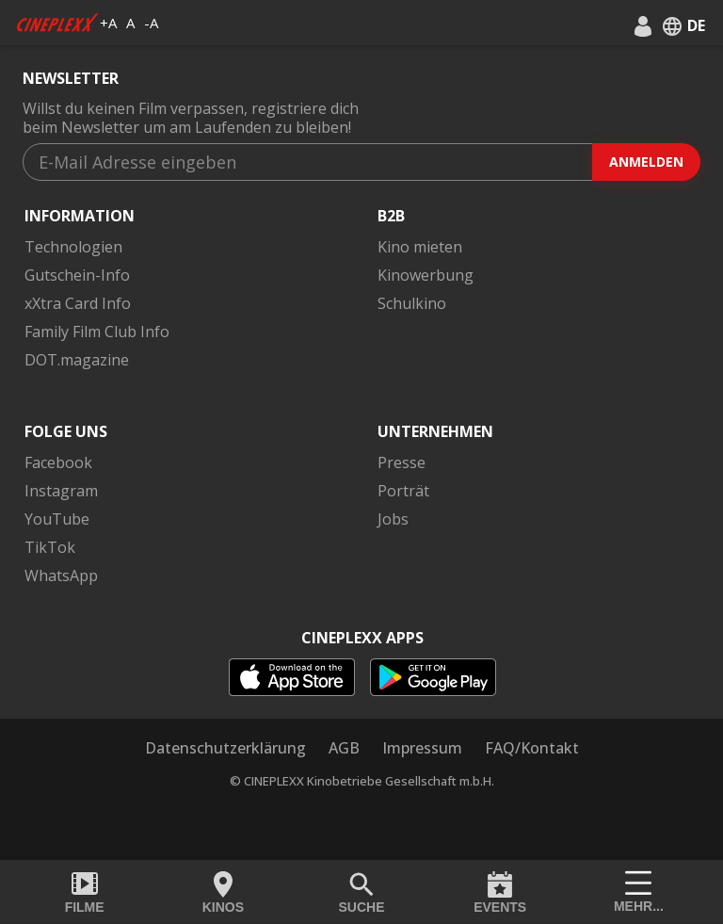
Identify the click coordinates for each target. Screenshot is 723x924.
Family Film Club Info (96, 331)
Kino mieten (420, 246)
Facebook (58, 462)
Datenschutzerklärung (225, 748)
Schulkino (412, 303)
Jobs (393, 519)
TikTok (49, 547)
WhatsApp (61, 575)
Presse (402, 462)
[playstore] (433, 677)
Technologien (73, 246)
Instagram (61, 490)
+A (108, 22)
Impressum (422, 748)
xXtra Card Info (77, 303)
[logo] (57, 22)
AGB (344, 748)
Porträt (403, 490)
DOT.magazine (76, 359)
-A (151, 22)
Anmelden (646, 161)
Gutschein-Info (77, 275)
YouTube (56, 519)
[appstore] (292, 677)
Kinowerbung (426, 275)
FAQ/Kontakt (532, 748)
